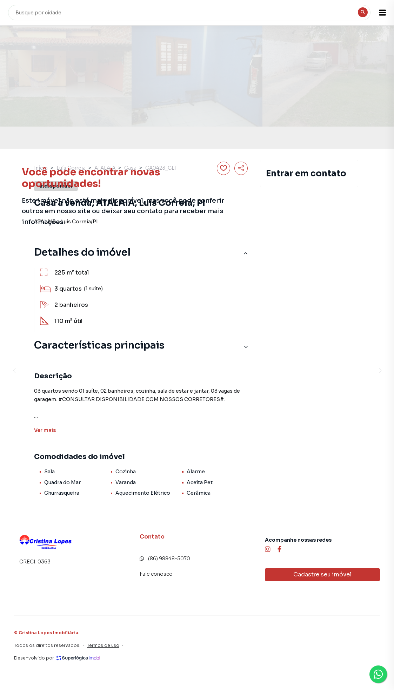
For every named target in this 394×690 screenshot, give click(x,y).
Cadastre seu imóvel (322, 574)
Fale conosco (156, 574)
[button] (376, 12)
